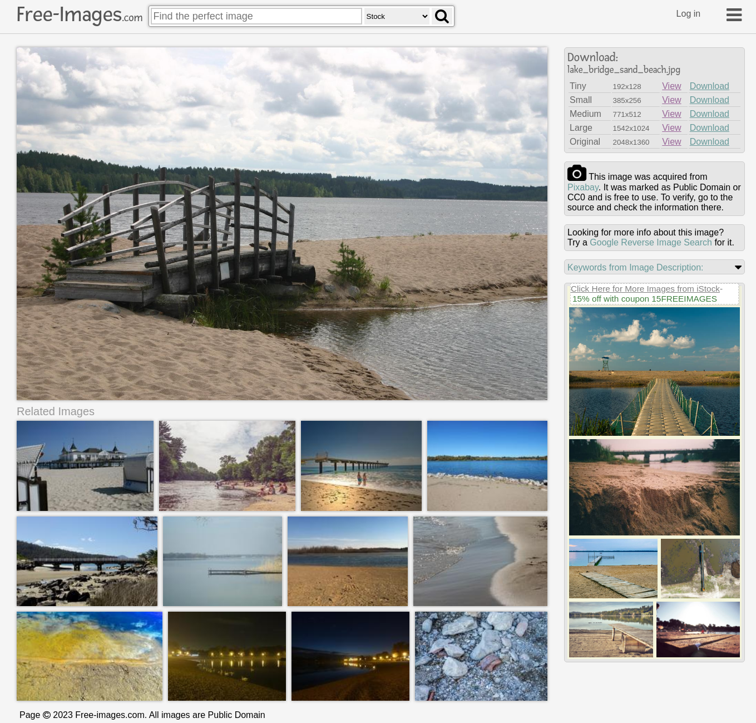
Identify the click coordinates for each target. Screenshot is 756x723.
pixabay (583, 187)
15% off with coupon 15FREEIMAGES (644, 298)
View (671, 86)
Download (709, 86)
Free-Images (79, 14)
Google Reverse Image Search (651, 242)
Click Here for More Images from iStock (645, 288)
